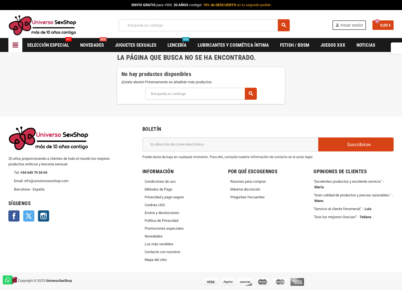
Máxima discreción (245, 189)
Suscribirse (356, 144)
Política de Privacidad (161, 220)
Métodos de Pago (158, 189)
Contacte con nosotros (162, 252)
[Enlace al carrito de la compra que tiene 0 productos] (383, 25)
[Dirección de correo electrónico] (230, 144)
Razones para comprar (248, 181)
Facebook (14, 216)
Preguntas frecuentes (247, 197)
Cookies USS (155, 205)
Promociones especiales (164, 228)
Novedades (153, 236)
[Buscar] (204, 25)
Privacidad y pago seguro (164, 197)
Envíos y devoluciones (162, 213)
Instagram (43, 216)
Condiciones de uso (160, 181)
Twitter (28, 216)
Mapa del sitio (156, 260)
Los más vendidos (159, 244)
